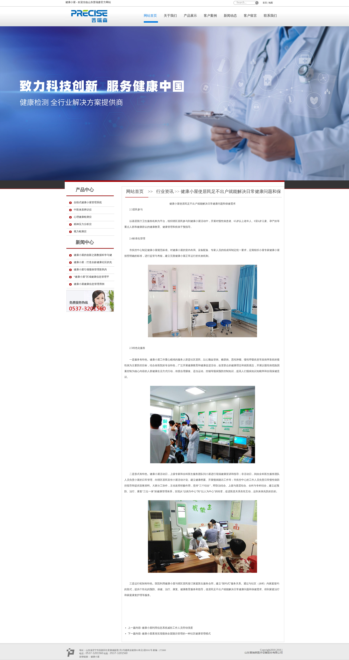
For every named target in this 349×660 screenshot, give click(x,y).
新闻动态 (230, 15)
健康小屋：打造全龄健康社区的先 (93, 262)
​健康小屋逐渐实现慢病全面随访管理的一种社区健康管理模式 (176, 633)
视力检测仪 (80, 231)
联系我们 (270, 15)
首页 (265, 2)
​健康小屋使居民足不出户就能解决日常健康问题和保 (231, 191)
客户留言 (250, 15)
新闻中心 (85, 242)
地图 (270, 2)
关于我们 (170, 15)
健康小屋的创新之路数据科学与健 (93, 255)
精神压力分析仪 (83, 224)
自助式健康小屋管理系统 (88, 202)
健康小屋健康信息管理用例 (89, 284)
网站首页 (150, 15)
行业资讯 (165, 191)
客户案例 (210, 15)
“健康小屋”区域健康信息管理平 (91, 276)
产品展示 (190, 15)
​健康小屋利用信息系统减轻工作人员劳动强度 (167, 627)
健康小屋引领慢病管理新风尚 (90, 269)
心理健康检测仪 (83, 217)
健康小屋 (174, 203)
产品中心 (85, 189)
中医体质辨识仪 (83, 209)
